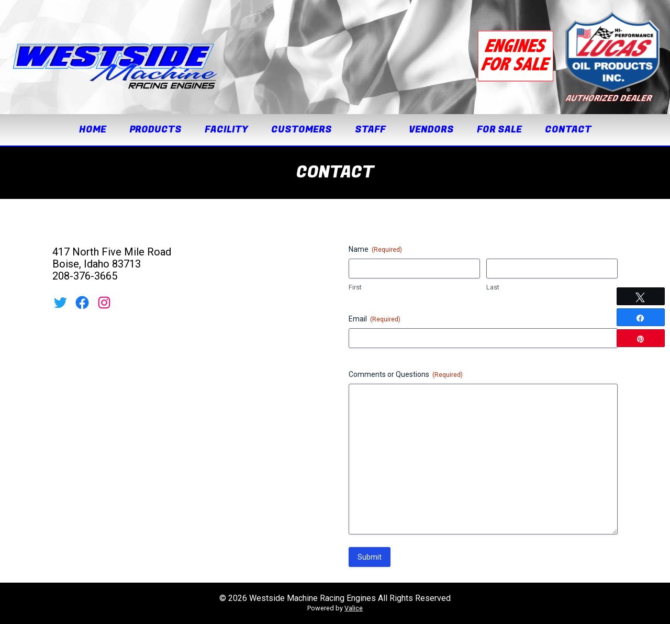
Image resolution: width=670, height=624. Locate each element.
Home (92, 129)
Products (155, 129)
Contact (568, 129)
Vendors (431, 129)
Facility (226, 129)
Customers (301, 129)
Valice (353, 608)
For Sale (499, 129)
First (355, 287)
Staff (370, 129)
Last (492, 287)
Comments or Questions (406, 375)
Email (374, 319)
